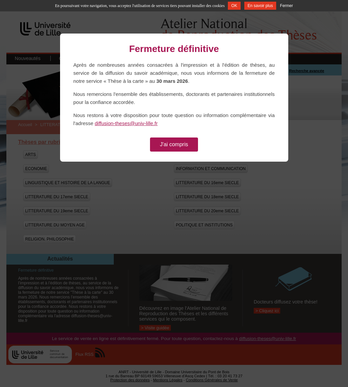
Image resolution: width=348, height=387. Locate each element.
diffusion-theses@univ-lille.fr (126, 123)
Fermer (286, 5)
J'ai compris (174, 144)
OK (234, 5)
